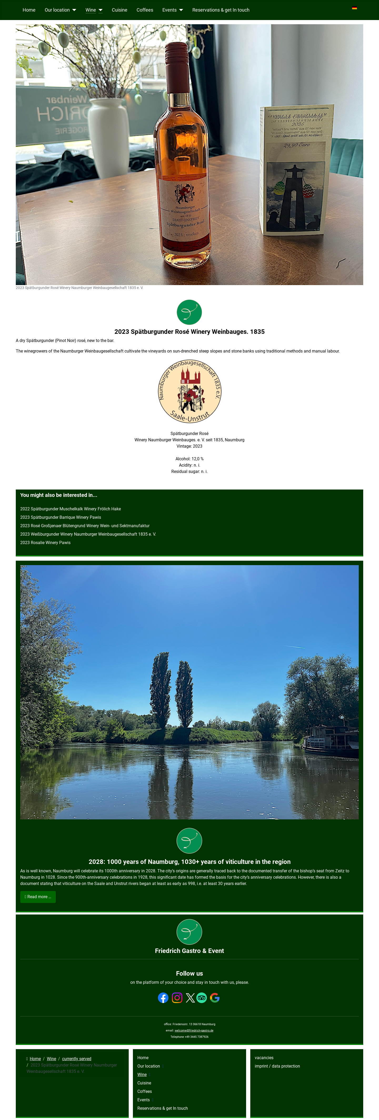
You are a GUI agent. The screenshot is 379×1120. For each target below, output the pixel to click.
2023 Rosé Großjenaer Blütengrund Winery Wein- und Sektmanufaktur (84, 525)
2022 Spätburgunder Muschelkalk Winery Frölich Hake (70, 508)
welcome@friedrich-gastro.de (194, 1030)
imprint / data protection (277, 1066)
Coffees (145, 10)
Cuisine (119, 10)
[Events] (180, 10)
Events (169, 10)
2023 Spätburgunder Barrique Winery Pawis (60, 517)
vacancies (264, 1057)
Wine (91, 10)
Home (29, 10)
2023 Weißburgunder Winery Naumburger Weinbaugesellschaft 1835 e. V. (88, 534)
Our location (57, 10)
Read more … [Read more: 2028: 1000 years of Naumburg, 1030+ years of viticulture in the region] (38, 896)
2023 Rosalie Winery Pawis (45, 542)
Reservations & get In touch (221, 10)
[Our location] (73, 10)
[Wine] (99, 10)
